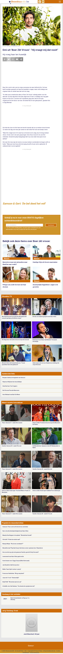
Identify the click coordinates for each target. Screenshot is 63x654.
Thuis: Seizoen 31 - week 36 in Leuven (12, 422)
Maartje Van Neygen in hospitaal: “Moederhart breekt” (17, 535)
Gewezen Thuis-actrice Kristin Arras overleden (15, 526)
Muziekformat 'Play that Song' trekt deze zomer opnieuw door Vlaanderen (22, 548)
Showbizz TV (7, 296)
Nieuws (6, 259)
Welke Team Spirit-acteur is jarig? (11, 569)
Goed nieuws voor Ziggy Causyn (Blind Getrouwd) (15, 560)
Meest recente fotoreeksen (12, 403)
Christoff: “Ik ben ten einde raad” (11, 539)
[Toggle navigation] (60, 1)
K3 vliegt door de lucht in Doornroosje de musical (15, 339)
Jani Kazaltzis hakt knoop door (10, 565)
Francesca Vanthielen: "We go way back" (13, 573)
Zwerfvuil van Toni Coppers (9, 386)
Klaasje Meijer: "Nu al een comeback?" (12, 543)
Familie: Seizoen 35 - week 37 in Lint (42, 513)
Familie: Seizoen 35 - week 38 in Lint (42, 469)
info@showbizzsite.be (49, 651)
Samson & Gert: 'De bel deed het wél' (24, 203)
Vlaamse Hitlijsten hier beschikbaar (12, 381)
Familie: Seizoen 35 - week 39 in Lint (11, 446)
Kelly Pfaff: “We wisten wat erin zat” (11, 582)
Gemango (36, 652)
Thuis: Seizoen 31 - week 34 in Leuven (12, 513)
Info (26, 651)
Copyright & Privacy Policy (35, 651)
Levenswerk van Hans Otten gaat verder (13, 556)
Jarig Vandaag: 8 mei (10, 611)
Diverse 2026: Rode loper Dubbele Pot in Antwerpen (46, 490)
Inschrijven (51, 225)
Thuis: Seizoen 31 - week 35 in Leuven (12, 469)
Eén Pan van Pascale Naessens (10, 390)
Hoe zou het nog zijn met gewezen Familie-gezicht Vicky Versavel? (20, 552)
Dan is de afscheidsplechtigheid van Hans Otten (15, 531)
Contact (31, 646)
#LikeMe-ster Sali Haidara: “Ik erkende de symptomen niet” (18, 586)
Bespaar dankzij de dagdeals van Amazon (13, 377)
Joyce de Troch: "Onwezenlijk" (10, 577)
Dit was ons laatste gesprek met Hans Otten (44, 316)
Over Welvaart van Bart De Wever (11, 394)
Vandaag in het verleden (11, 594)
